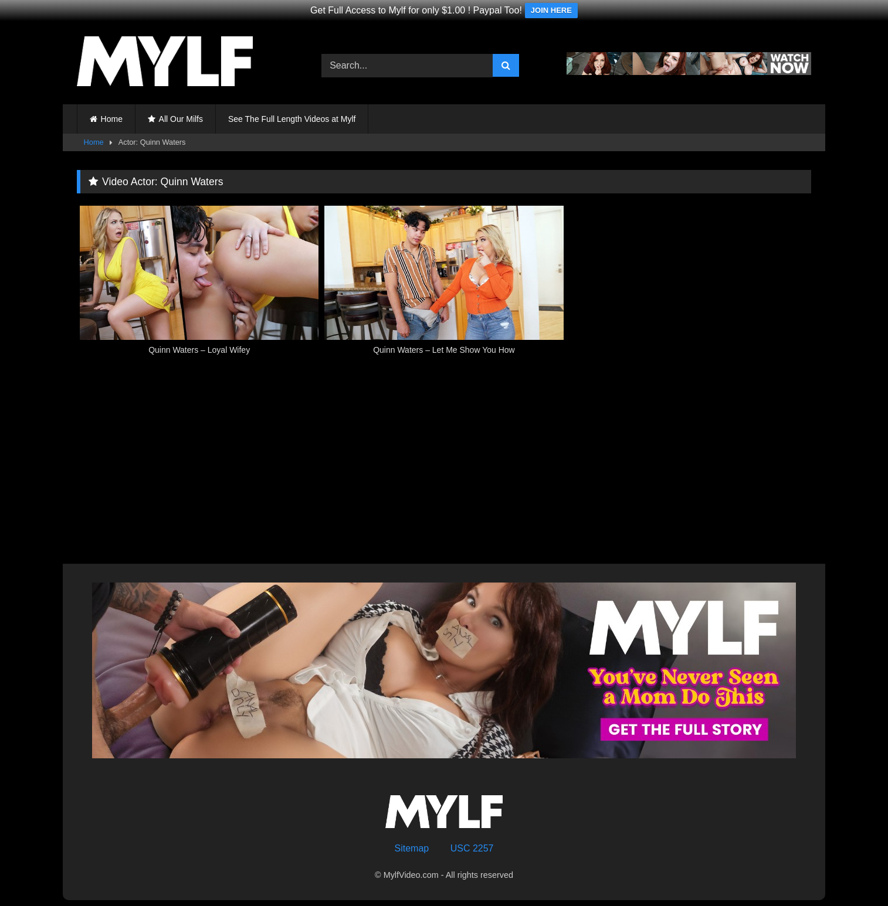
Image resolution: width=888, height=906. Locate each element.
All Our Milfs (181, 119)
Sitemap (412, 848)
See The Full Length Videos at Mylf (291, 119)
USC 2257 (472, 848)
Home (112, 119)
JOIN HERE (551, 10)
